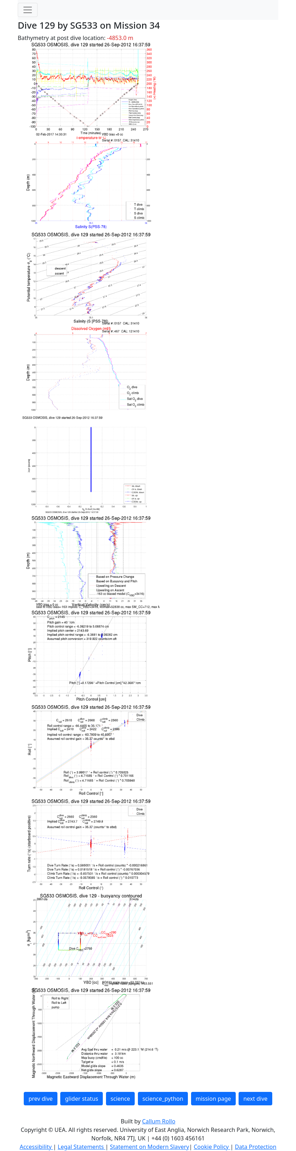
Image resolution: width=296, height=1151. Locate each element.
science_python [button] (163, 1099)
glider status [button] (81, 1099)
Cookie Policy (212, 1147)
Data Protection (255, 1147)
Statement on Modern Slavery (149, 1147)
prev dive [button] (40, 1099)
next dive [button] (255, 1099)
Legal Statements (81, 1147)
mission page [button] (213, 1099)
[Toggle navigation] (28, 10)
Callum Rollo (158, 1121)
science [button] (120, 1099)
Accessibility (36, 1147)
